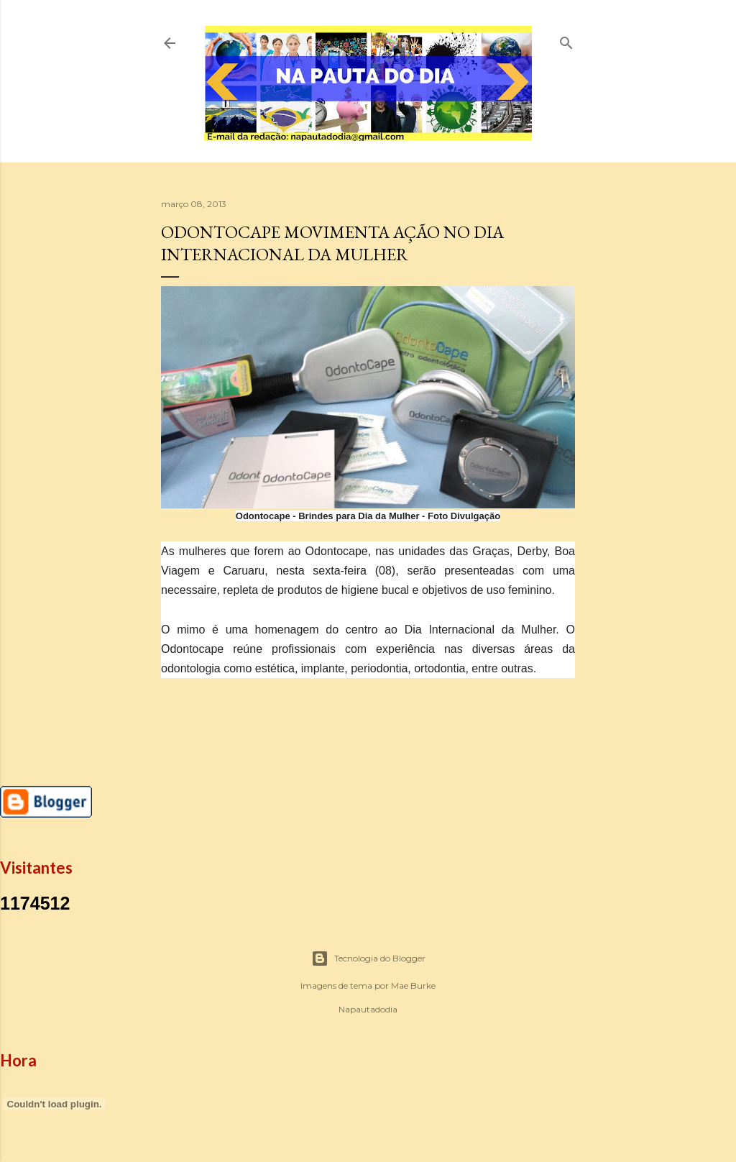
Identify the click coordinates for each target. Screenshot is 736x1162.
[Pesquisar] (566, 40)
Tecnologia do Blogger (368, 958)
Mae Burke (413, 985)
